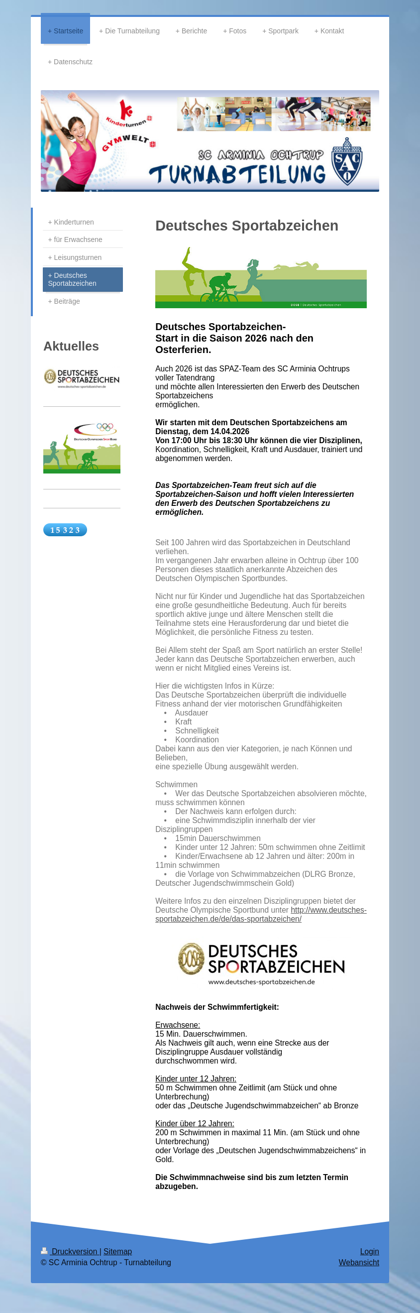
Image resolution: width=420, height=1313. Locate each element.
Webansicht (359, 1262)
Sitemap (118, 1251)
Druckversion (70, 1251)
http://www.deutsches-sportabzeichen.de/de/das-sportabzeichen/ (261, 914)
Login (369, 1251)
